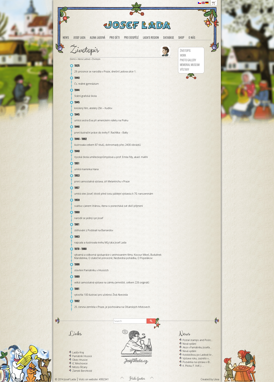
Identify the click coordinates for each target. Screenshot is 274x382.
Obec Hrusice (80, 359)
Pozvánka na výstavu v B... (197, 362)
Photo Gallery (188, 60)
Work (183, 55)
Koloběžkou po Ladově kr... (198, 354)
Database (168, 37)
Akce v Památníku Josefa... (197, 347)
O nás (192, 37)
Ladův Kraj (78, 352)
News (66, 37)
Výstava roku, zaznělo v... (196, 358)
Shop (181, 37)
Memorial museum (190, 65)
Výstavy (184, 69)
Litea (216, 379)
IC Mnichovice (80, 363)
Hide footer (137, 377)
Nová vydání (189, 343)
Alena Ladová (84, 59)
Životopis (96, 59)
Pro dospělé (131, 37)
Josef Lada (79, 37)
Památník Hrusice (82, 356)
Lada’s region (151, 37)
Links (75, 333)
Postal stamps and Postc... (197, 340)
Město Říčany (79, 367)
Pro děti (115, 37)
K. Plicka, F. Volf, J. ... (193, 365)
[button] (151, 321)
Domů (73, 59)
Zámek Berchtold (82, 370)
